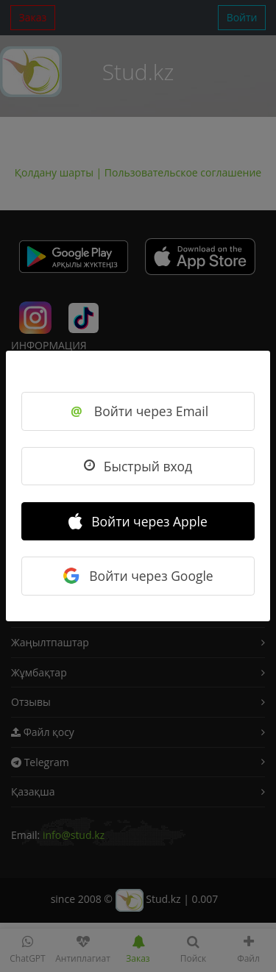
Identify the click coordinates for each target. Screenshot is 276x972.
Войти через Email (138, 411)
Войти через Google (138, 576)
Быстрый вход (138, 466)
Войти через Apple (138, 521)
